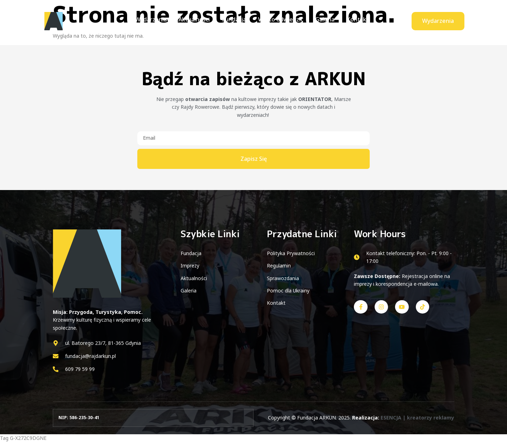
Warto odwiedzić (280, 21)
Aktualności (196, 21)
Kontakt (354, 21)
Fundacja (235, 21)
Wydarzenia (154, 21)
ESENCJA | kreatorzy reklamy (417, 417)
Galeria (323, 21)
